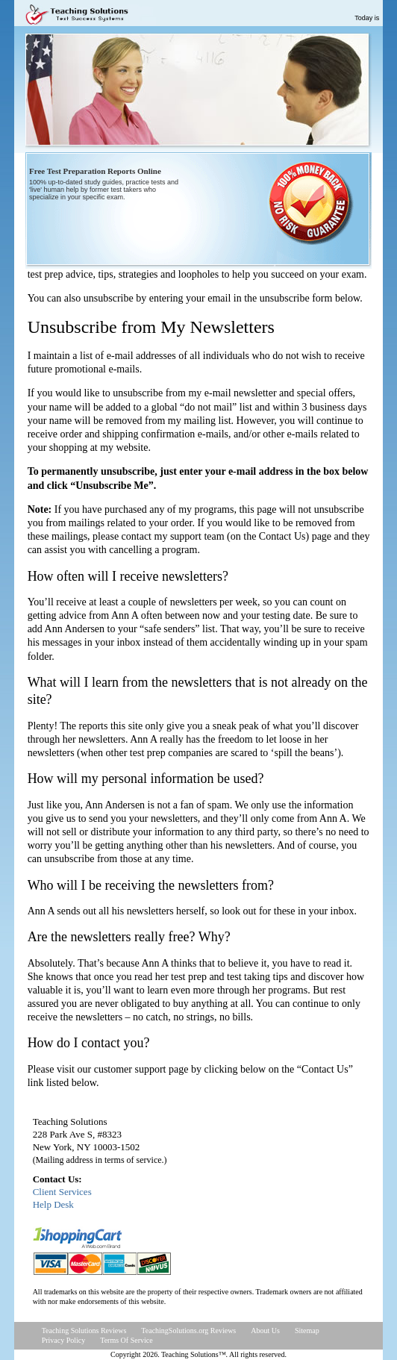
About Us (265, 1330)
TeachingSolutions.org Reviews (188, 1330)
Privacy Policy (64, 1340)
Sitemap (307, 1330)
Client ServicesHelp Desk (62, 1198)
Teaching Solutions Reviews (84, 1330)
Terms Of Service (126, 1340)
